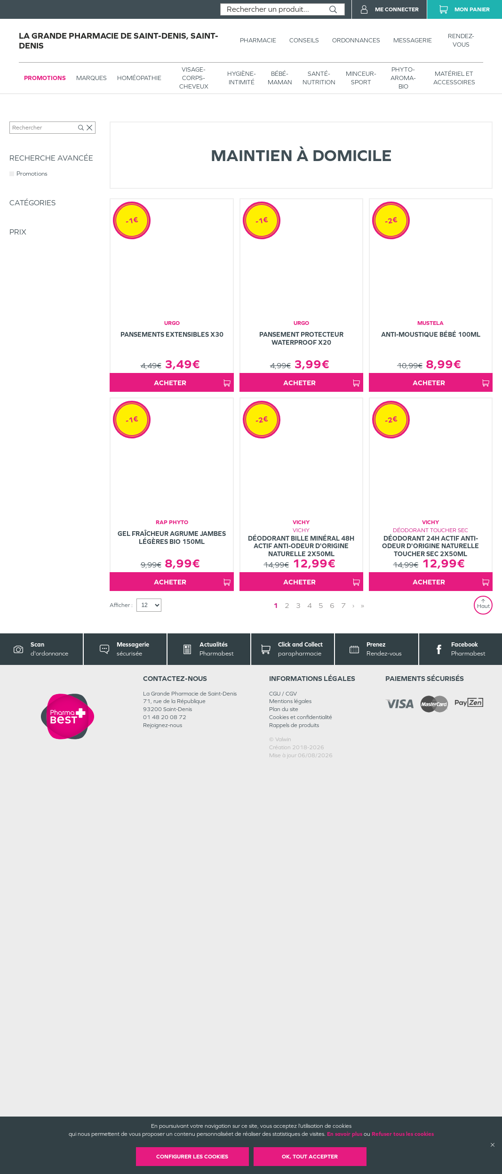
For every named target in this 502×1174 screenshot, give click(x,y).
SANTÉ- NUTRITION (319, 78)
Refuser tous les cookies (403, 1134)
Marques (91, 77)
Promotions (45, 77)
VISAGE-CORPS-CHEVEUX (193, 78)
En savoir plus (344, 1134)
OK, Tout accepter (310, 1156)
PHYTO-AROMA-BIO (403, 78)
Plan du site (283, 1115)
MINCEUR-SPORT (361, 78)
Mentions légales (290, 1107)
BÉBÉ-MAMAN (280, 78)
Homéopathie (139, 77)
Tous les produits (30, 118)
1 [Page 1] (302, 1011)
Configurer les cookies (192, 1156)
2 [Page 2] (313, 1011)
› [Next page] (323, 1011)
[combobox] (271, 9)
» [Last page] (332, 1011)
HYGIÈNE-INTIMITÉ (241, 78)
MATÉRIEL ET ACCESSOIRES (454, 78)
